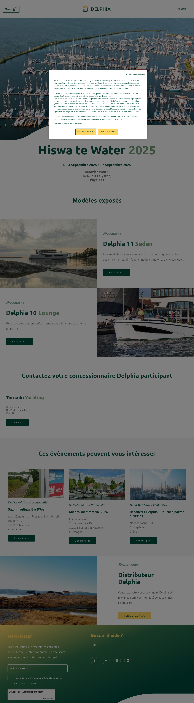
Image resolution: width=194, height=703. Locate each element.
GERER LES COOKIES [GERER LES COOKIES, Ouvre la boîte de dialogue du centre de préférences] (86, 132)
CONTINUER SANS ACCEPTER (134, 74)
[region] (98, 104)
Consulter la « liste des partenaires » (68, 123)
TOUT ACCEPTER (108, 132)
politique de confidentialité (90, 119)
